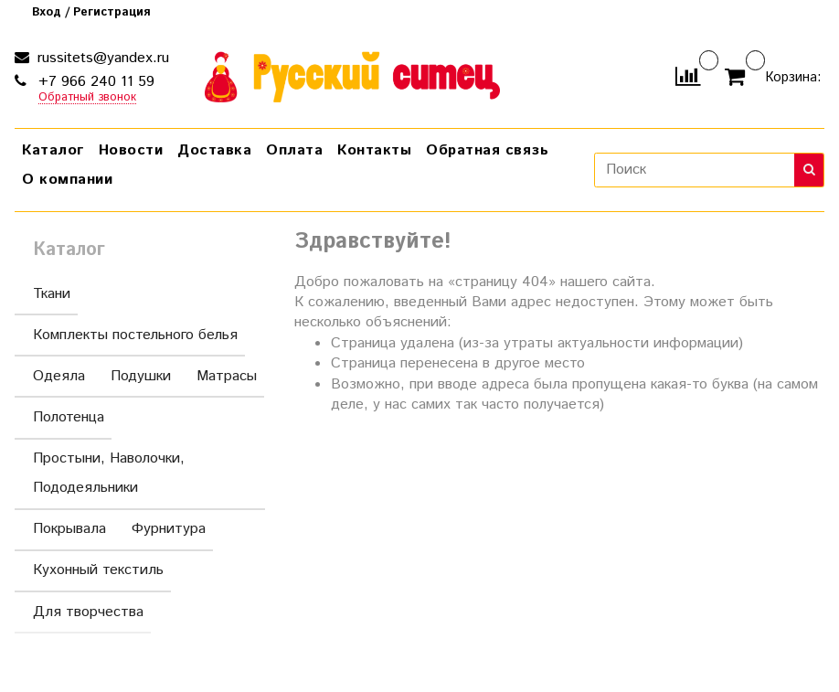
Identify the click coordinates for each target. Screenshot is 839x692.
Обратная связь (487, 150)
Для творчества (88, 612)
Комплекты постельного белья (135, 335)
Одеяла (59, 376)
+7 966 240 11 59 (94, 81)
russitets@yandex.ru (101, 58)
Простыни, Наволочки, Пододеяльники (143, 473)
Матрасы (226, 376)
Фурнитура (169, 528)
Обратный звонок (87, 98)
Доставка (214, 150)
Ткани (51, 293)
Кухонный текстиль (98, 569)
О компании (67, 179)
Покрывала (69, 528)
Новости (131, 150)
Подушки (141, 376)
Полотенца (68, 417)
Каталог (53, 150)
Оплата (294, 150)
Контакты (374, 150)
